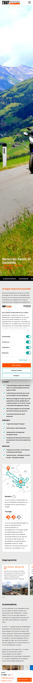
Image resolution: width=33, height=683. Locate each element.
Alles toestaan (16, 365)
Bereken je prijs (6, 681)
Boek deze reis (23, 680)
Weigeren (16, 375)
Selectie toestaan (16, 370)
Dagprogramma (23, 279)
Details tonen (23, 360)
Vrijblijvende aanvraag (7, 678)
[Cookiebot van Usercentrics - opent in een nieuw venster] (23, 306)
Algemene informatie (9, 279)
